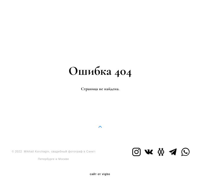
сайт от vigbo (100, 174)
